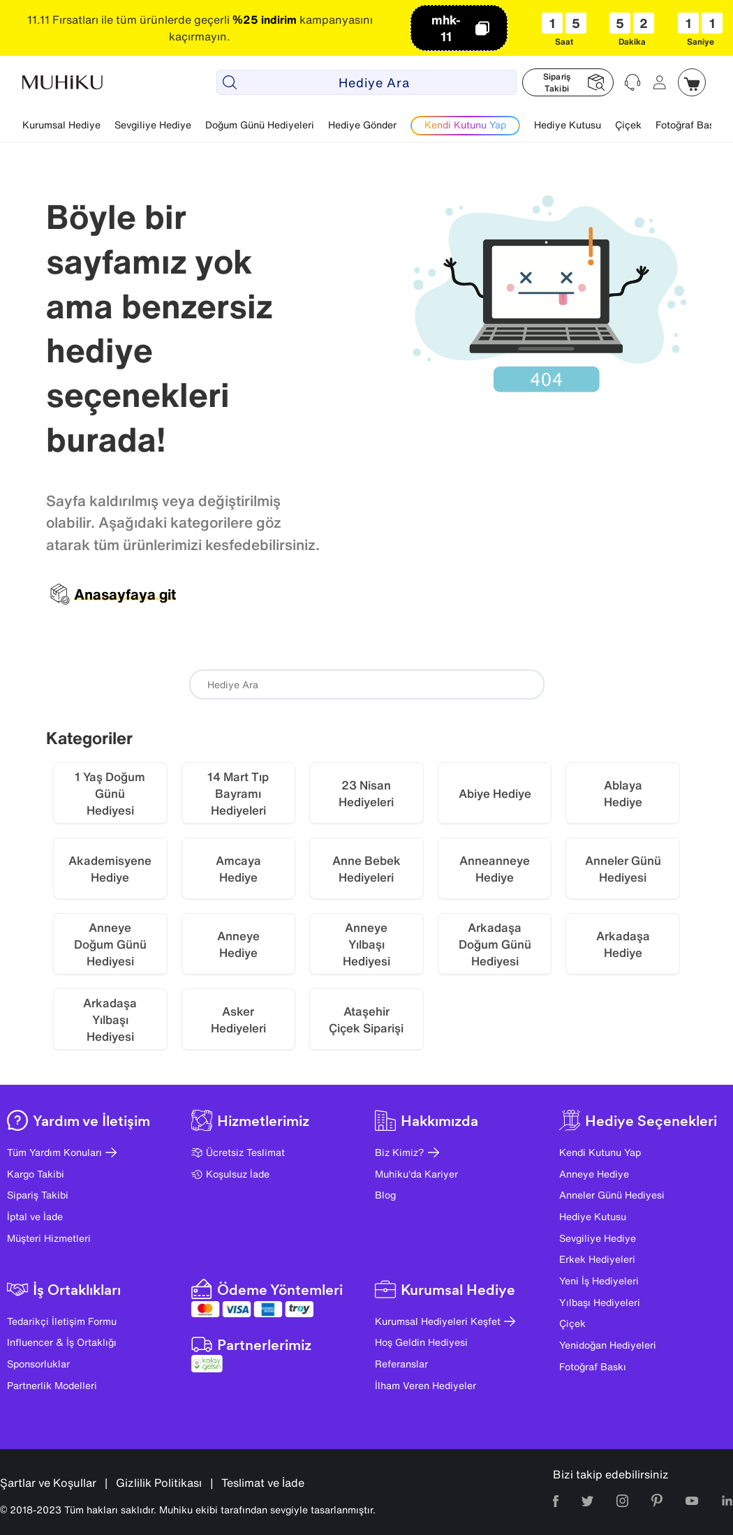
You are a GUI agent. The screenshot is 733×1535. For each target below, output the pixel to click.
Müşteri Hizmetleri (49, 1238)
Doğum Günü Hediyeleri (259, 124)
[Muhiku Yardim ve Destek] (633, 82)
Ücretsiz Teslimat (238, 1152)
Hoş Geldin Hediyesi (421, 1342)
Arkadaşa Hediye (623, 944)
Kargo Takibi (35, 1173)
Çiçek (628, 124)
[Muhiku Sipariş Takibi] (568, 82)
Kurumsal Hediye (61, 124)
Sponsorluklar (38, 1363)
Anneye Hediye (238, 944)
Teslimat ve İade (262, 1482)
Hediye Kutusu (567, 124)
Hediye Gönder (362, 124)
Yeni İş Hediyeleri (599, 1280)
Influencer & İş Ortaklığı (62, 1342)
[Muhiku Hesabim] (660, 82)
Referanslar (401, 1363)
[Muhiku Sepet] (692, 82)
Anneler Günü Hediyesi (612, 1194)
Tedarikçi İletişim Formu (62, 1321)
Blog (385, 1194)
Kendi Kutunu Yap (600, 1152)
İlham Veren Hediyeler (425, 1385)
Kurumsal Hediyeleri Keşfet (445, 1321)
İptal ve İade (35, 1216)
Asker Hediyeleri (238, 1019)
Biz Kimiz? (407, 1152)
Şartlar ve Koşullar (48, 1482)
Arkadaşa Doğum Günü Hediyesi (495, 944)
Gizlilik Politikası (159, 1482)
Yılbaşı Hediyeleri (599, 1302)
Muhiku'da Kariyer (416, 1173)
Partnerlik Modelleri (52, 1385)
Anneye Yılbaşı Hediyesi (366, 944)
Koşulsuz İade (230, 1173)
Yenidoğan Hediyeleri (607, 1344)
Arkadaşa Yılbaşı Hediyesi (110, 1019)
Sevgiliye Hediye (152, 124)
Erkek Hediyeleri (597, 1259)
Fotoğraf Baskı (689, 124)
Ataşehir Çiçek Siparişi (366, 1019)
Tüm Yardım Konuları (62, 1152)
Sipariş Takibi (37, 1194)
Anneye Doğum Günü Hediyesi (110, 944)
